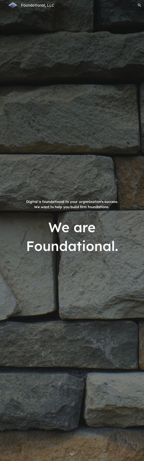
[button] (139, 5)
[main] (71, 230)
